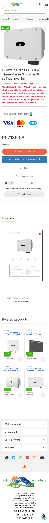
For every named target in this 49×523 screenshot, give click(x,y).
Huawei (30, 19)
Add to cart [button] (20, 359)
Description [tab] (8, 218)
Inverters (16, 19)
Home (4, 19)
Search (43, 10)
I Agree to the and (22, 188)
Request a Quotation (25, 151)
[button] (45, 28)
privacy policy (35, 188)
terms (21, 188)
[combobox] (20, 10)
